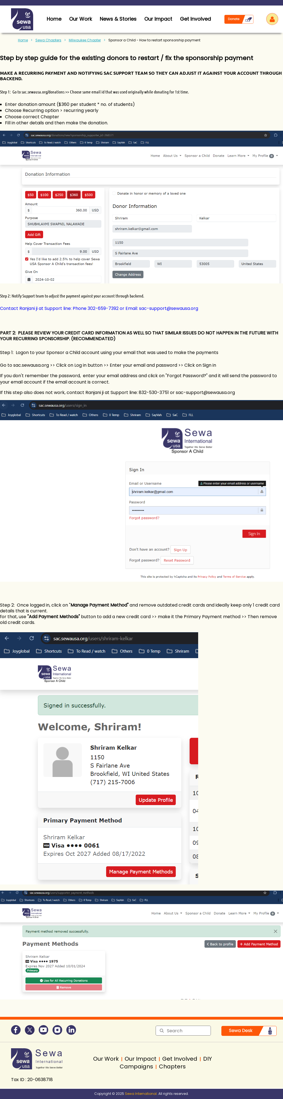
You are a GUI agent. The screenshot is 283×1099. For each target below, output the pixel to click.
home (54, 18)
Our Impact (158, 18)
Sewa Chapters (48, 40)
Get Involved (195, 18)
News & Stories (118, 18)
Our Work (80, 18)
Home (23, 40)
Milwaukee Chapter (85, 40)
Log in (272, 19)
